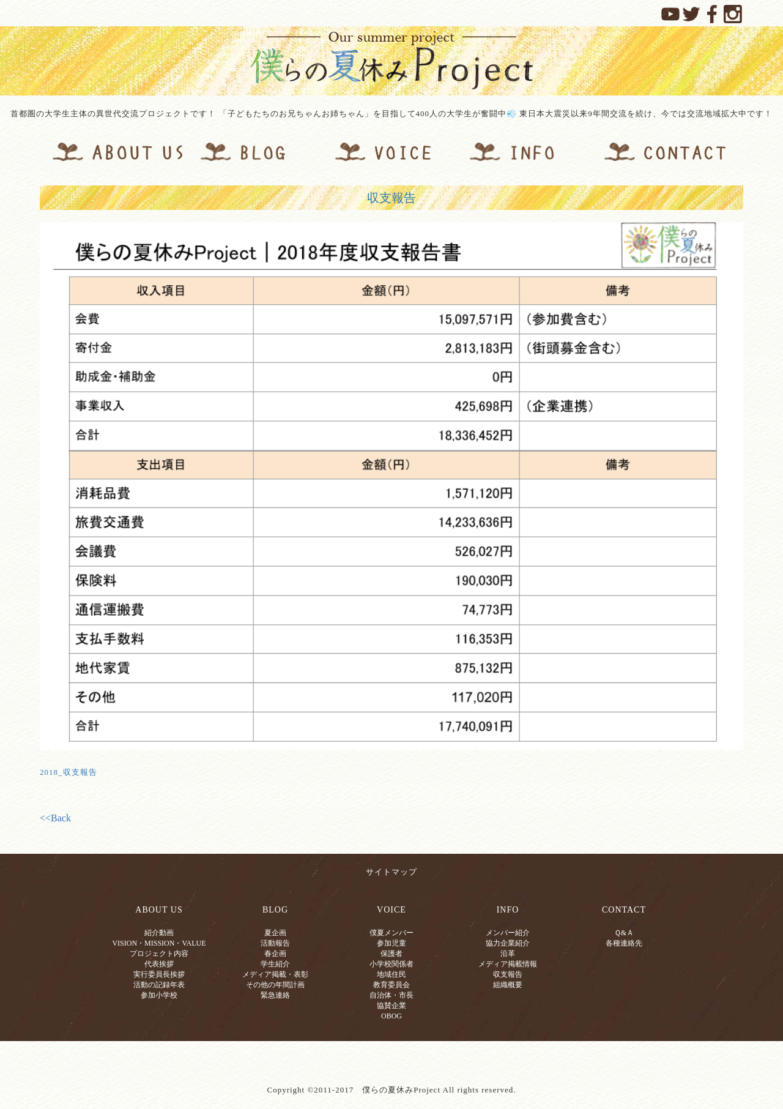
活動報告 (275, 943)
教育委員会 (391, 984)
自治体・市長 (391, 995)
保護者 (391, 953)
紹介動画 (159, 932)
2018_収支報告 (68, 772)
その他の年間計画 (275, 984)
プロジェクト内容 (159, 953)
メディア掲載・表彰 (275, 974)
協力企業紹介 (508, 943)
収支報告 (391, 197)
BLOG (275, 909)
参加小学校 (159, 995)
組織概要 (507, 984)
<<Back (55, 818)
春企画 (275, 953)
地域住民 (391, 974)
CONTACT (624, 909)
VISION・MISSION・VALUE (159, 943)
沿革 (507, 953)
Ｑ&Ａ (624, 932)
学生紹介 (275, 964)
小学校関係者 (391, 964)
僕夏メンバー (391, 932)
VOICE (391, 909)
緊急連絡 (275, 995)
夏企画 (275, 932)
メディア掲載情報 (507, 964)
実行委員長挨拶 (159, 974)
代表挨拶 (159, 964)
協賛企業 (391, 1005)
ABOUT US (158, 909)
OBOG (391, 1016)
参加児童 (391, 943)
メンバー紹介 (508, 932)
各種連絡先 (624, 943)
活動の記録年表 (159, 984)
